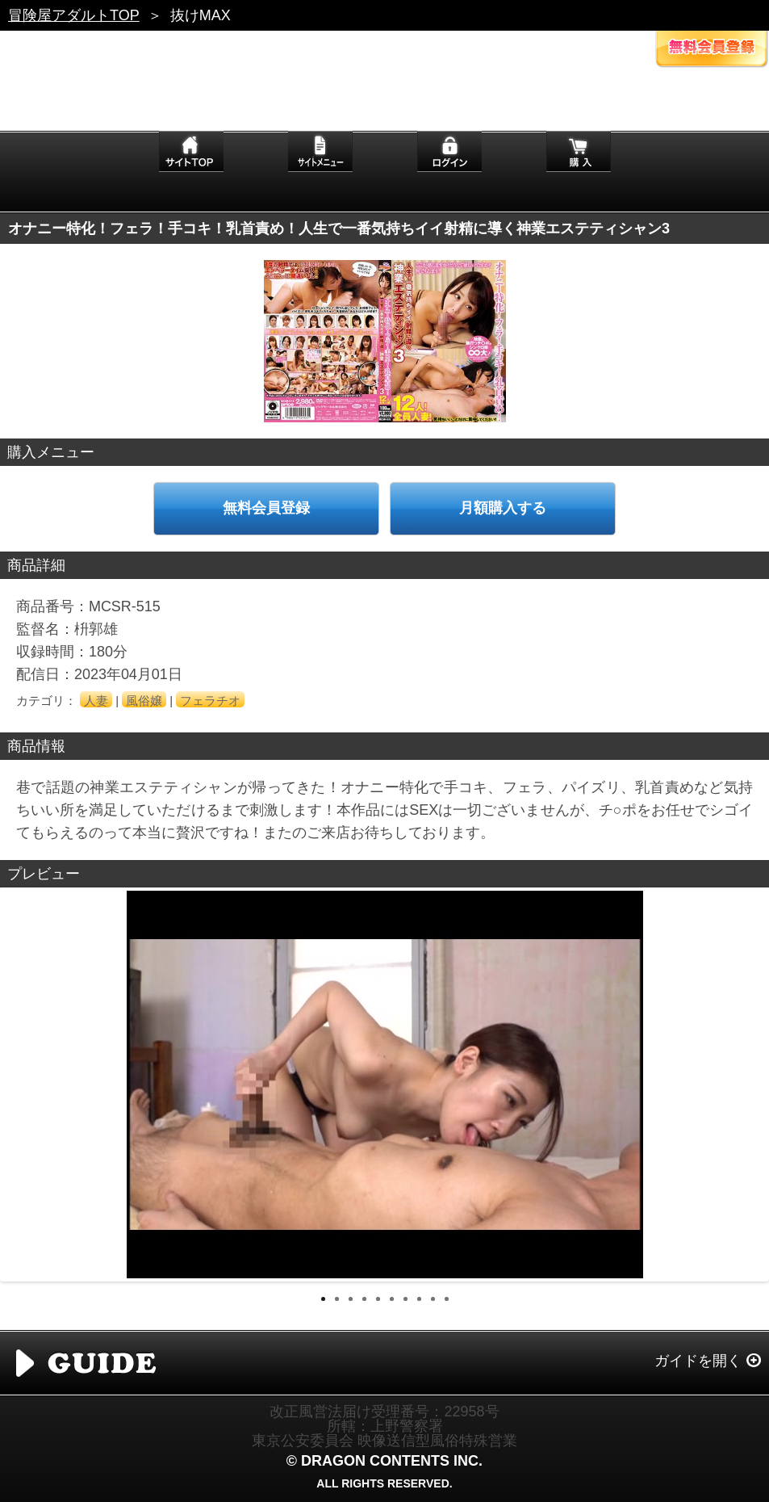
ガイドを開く (698, 1361)
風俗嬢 (144, 700)
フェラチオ (210, 700)
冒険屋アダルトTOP (74, 15)
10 (447, 1299)
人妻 (96, 700)
